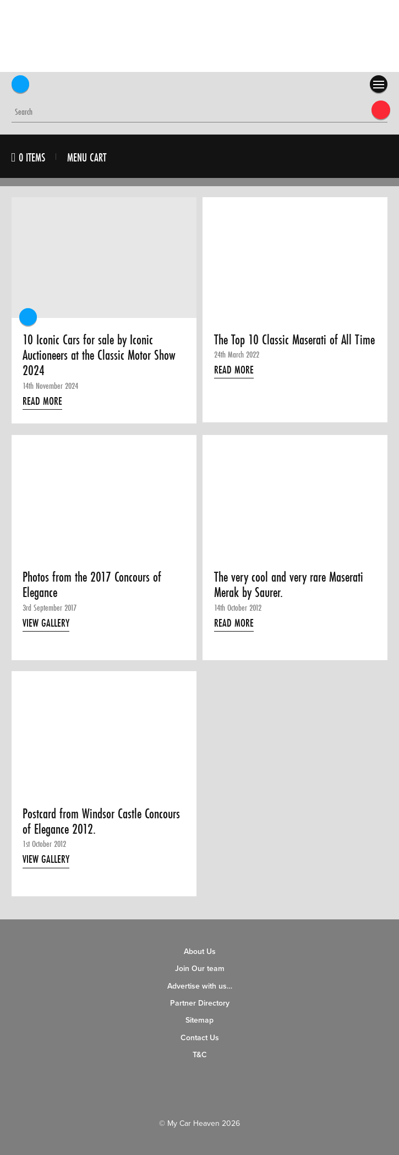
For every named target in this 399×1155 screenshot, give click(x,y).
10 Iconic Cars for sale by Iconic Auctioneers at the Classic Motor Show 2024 (99, 355)
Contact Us (200, 1037)
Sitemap (199, 1020)
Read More (42, 401)
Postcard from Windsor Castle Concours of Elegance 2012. (101, 822)
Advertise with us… (199, 986)
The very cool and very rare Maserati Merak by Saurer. (288, 585)
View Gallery (46, 623)
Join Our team (200, 968)
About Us (200, 951)
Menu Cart (86, 157)
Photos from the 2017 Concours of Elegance (92, 585)
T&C (200, 1054)
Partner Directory (199, 1003)
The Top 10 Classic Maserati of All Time (294, 340)
